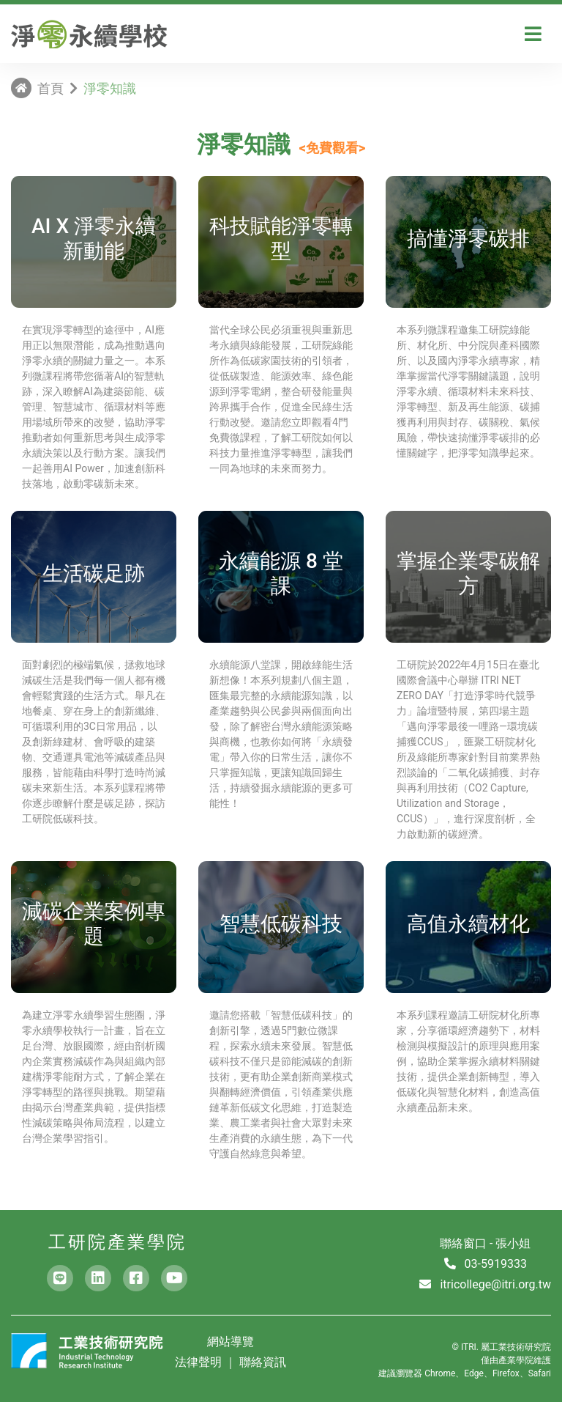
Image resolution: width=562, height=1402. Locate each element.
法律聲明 (200, 1362)
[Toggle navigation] (533, 34)
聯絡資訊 (262, 1362)
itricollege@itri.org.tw (495, 1284)
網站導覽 (230, 1341)
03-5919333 (496, 1264)
